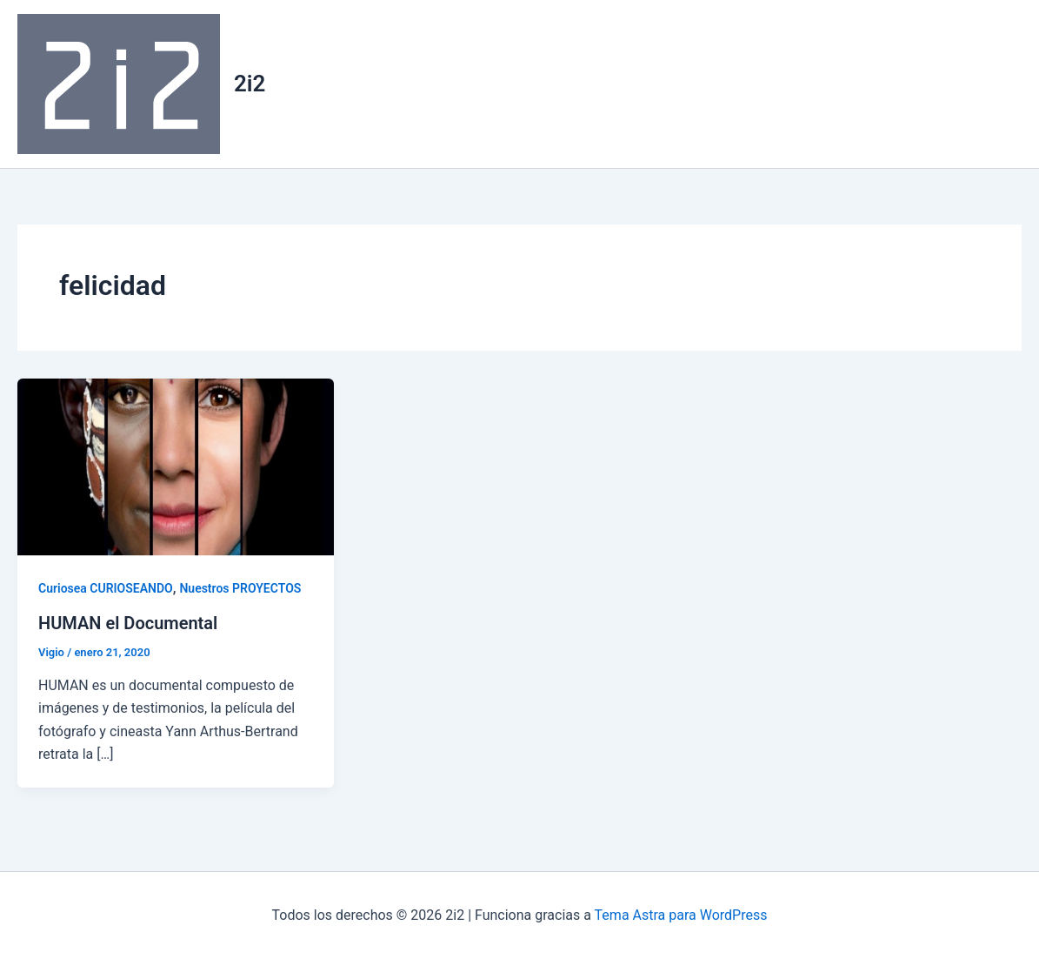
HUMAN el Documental (127, 623)
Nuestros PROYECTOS (240, 588)
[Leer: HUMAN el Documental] (175, 466)
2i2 (249, 83)
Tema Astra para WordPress (681, 915)
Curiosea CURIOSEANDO (105, 588)
